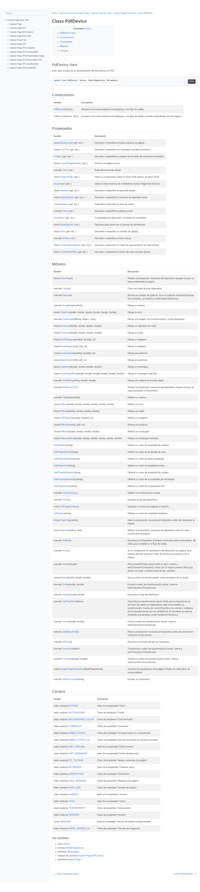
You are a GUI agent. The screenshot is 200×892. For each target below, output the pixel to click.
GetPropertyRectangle (65, 482)
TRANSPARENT (77, 818)
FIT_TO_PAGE (76, 770)
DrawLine (65, 329)
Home (54, 13)
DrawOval (65, 336)
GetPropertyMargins (64, 476)
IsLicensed (59, 184)
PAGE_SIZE (75, 797)
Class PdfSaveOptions (175, 884)
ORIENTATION (76, 784)
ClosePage (65, 278)
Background (66, 143)
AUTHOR (73, 716)
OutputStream (61, 204)
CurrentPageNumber (70, 163)
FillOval (64, 414)
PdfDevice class (68, 33)
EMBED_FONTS (77, 743)
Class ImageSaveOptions (66, 884)
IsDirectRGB (66, 177)
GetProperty (60, 448)
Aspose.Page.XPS (18, 44)
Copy (182, 82)
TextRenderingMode (70, 245)
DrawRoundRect (68, 377)
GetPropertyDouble (63, 462)
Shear (65, 631)
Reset (65, 554)
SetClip (66, 601)
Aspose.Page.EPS (18, 28)
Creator (57, 156)
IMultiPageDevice (75, 858)
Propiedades (66, 42)
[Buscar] (26, 13)
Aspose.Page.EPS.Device (21, 32)
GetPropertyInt (61, 469)
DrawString (67, 384)
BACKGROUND (77, 722)
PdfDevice (59, 109)
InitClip (65, 503)
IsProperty (59, 516)
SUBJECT (74, 804)
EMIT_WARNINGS (78, 763)
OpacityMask (66, 197)
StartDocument (69, 642)
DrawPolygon (66, 343)
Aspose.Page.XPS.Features (22, 48)
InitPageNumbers (69, 510)
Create (65, 288)
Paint (64, 211)
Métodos (64, 46)
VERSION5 (65, 832)
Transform (67, 659)
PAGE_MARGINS (77, 791)
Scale (65, 591)
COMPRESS (75, 736)
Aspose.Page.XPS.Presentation (24, 52)
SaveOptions (66, 224)
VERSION (74, 825)
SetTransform (69, 608)
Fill (63, 401)
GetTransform (69, 496)
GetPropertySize (62, 489)
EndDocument (69, 390)
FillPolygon (65, 421)
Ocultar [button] (85, 29)
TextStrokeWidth (68, 252)
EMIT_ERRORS (77, 757)
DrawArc (64, 315)
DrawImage (68, 322)
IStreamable (73, 862)
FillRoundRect (67, 442)
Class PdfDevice (145, 13)
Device (66, 854)
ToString (66, 652)
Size (62, 231)
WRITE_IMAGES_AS (79, 838)
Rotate (65, 567)
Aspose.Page (16, 24)
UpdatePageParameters (72, 679)
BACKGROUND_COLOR (81, 729)
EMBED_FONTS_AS (79, 750)
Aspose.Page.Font (18, 40)
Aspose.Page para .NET (18, 20)
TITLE (72, 811)
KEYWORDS (75, 777)
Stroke (65, 238)
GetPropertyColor (62, 455)
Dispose (66, 295)
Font (64, 170)
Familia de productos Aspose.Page (74, 13)
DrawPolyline (66, 356)
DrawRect (65, 370)
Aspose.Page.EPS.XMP (20, 36)
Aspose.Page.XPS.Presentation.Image (27, 56)
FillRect (64, 435)
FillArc (63, 407)
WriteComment (69, 689)
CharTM (64, 149)
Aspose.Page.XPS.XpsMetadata (24, 64)
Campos (64, 51)
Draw (65, 309)
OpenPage (65, 523)
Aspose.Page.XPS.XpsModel (23, 68)
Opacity (64, 190)
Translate (67, 669)
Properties (59, 218)
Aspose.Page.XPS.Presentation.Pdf (26, 60)
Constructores (67, 37)
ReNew (66, 544)
